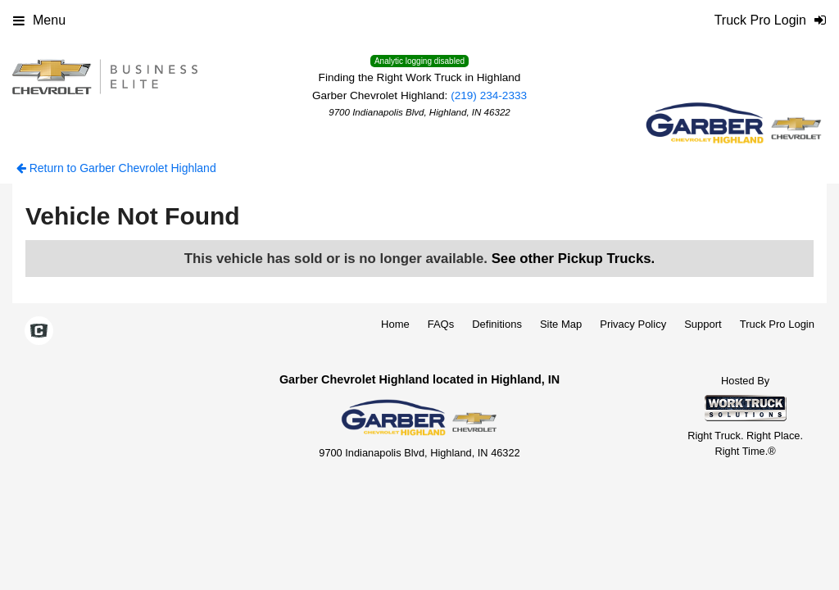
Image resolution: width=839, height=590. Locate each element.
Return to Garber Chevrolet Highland (116, 168)
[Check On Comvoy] (39, 331)
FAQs (441, 324)
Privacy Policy (633, 324)
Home (395, 324)
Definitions (497, 324)
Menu (39, 20)
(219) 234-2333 (489, 95)
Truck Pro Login (777, 324)
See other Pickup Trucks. (573, 258)
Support (703, 324)
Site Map (561, 324)
